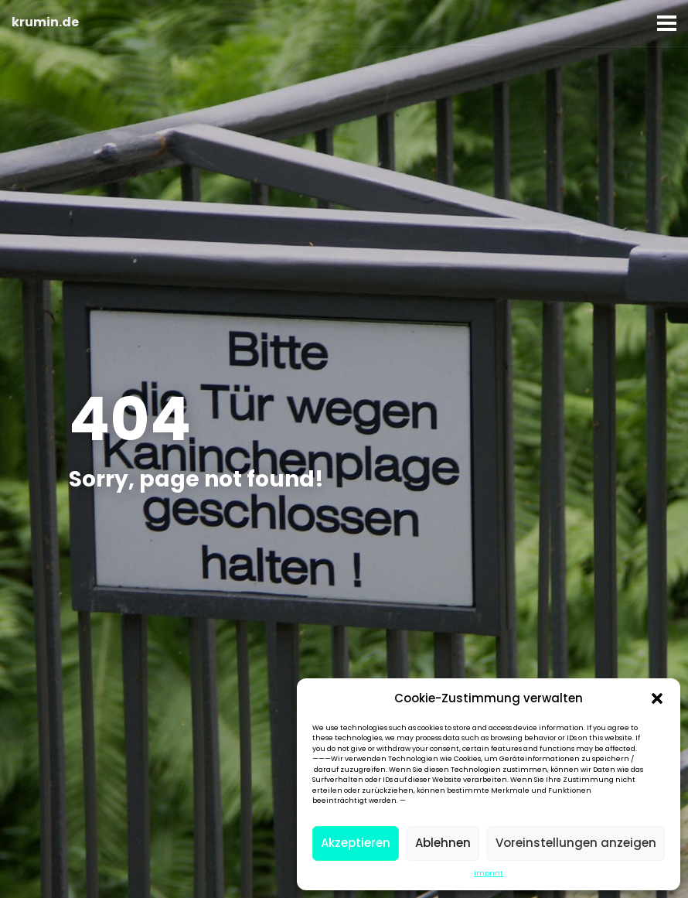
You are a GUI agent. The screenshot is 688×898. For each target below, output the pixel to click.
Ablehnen (443, 843)
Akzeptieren (355, 843)
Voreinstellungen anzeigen (576, 843)
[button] (657, 698)
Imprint (488, 873)
